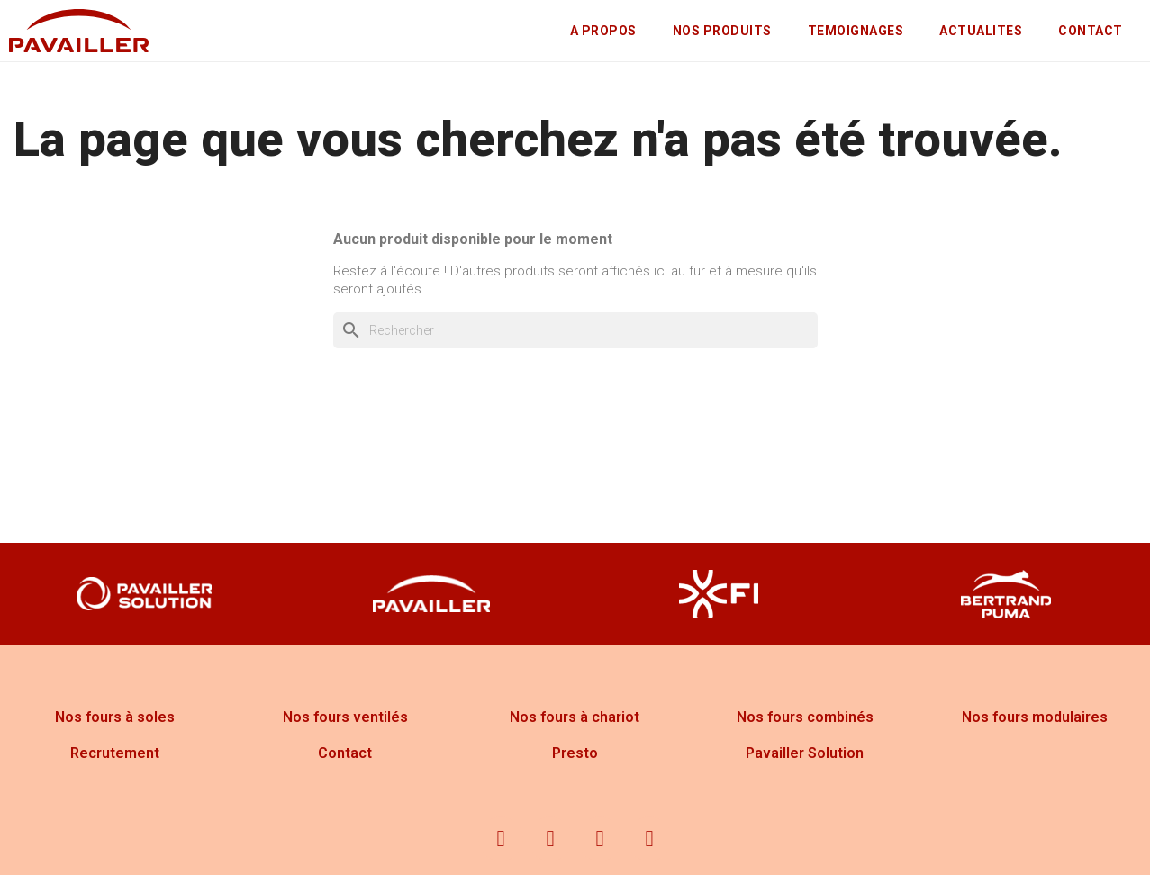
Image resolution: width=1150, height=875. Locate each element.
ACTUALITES (980, 30)
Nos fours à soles (115, 717)
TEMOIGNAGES (856, 30)
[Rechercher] (575, 330)
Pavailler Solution (805, 753)
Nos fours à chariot (574, 717)
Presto (575, 753)
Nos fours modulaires (1035, 717)
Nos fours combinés (805, 717)
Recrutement (114, 753)
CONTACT (1090, 30)
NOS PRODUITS (722, 30)
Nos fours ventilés (345, 717)
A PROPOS (603, 30)
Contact (345, 753)
